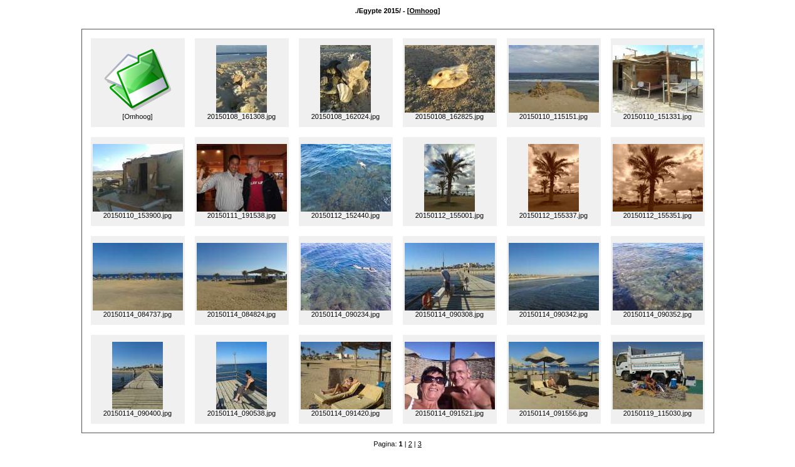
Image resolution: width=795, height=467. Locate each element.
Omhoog (423, 10)
